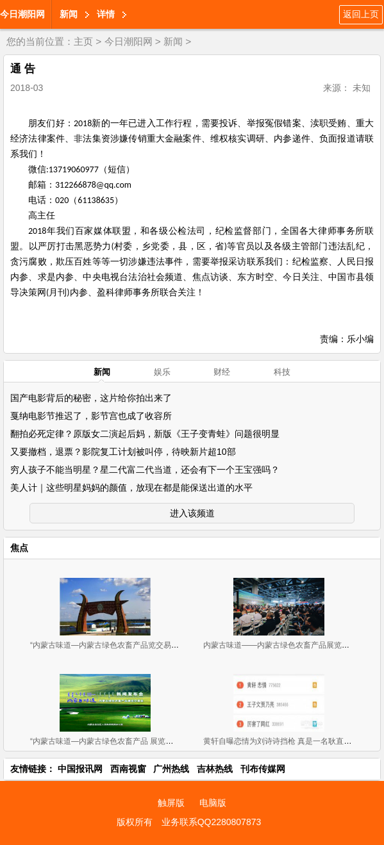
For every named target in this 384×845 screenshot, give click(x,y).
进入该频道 (192, 513)
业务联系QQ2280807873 (212, 822)
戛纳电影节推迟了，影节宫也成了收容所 (91, 416)
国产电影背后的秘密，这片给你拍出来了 (91, 398)
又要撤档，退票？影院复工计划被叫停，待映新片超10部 (123, 452)
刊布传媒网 (262, 769)
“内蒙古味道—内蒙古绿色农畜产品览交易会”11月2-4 (119, 645)
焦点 (19, 548)
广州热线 (171, 769)
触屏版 (171, 803)
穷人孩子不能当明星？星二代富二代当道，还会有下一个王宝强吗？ (145, 469)
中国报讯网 (80, 769)
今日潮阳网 (22, 14)
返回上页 (361, 14)
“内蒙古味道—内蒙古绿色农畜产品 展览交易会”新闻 (118, 741)
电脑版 (212, 803)
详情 (106, 14)
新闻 (69, 14)
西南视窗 (128, 769)
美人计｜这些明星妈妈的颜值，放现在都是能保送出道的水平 (131, 487)
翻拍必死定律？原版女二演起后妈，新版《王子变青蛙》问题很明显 (145, 434)
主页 (83, 41)
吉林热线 (215, 769)
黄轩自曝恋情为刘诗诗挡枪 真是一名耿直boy (279, 741)
